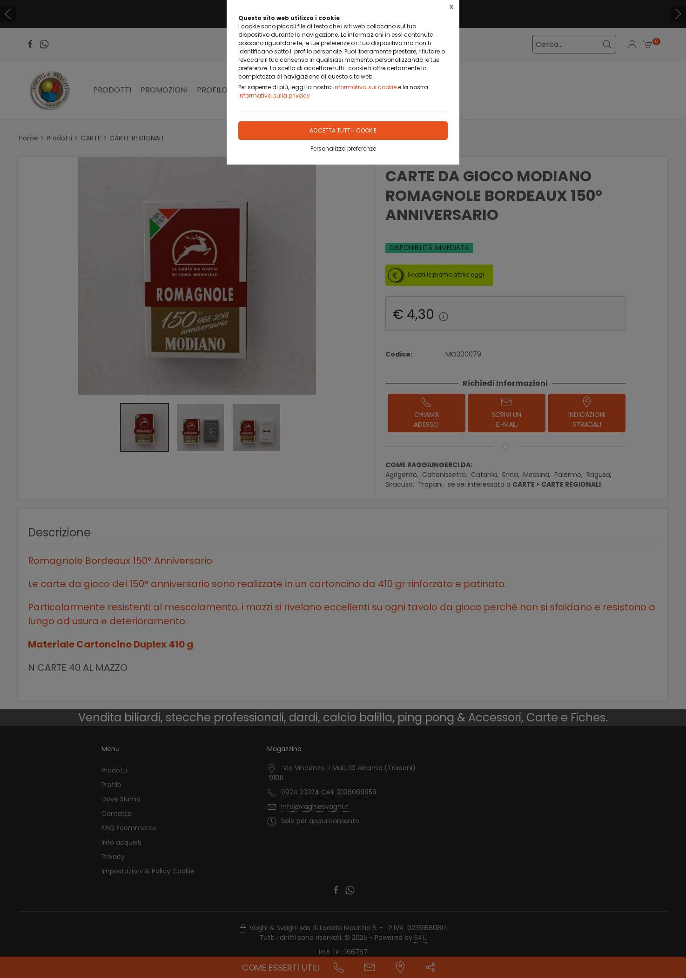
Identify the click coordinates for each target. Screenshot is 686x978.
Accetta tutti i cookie (343, 130)
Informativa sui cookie (365, 87)
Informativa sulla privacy (274, 95)
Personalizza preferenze (343, 148)
